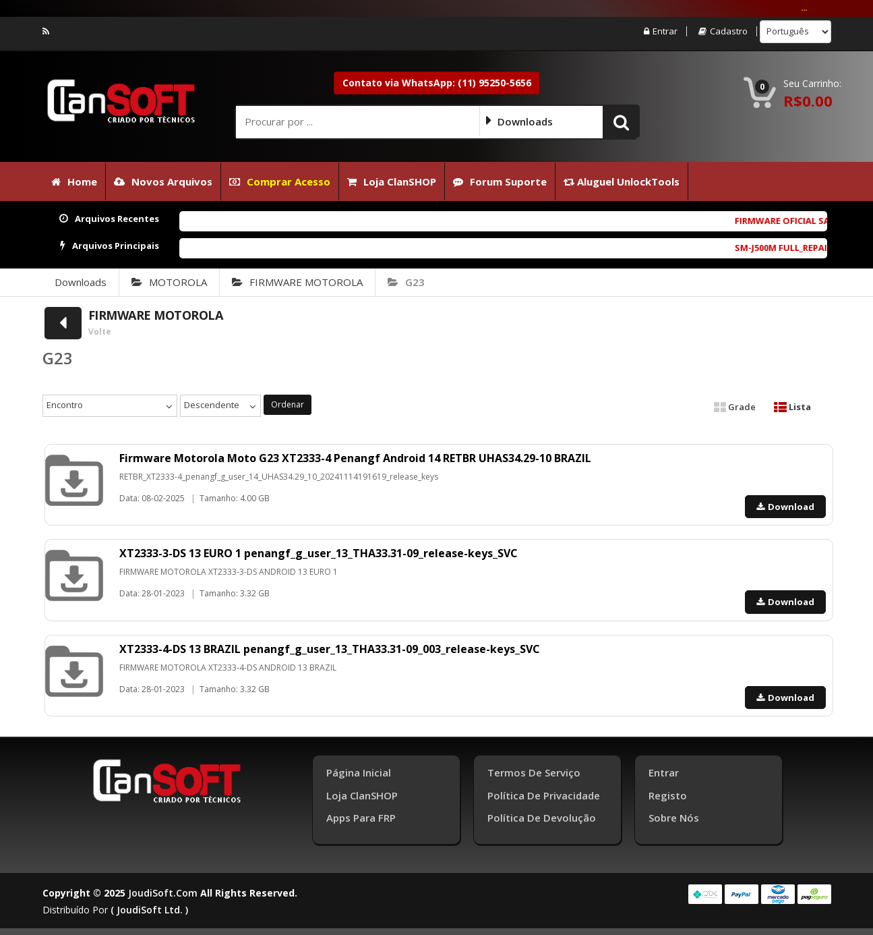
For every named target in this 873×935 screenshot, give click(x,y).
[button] (621, 121)
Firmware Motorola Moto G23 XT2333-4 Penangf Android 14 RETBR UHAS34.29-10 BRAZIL (355, 458)
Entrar (661, 31)
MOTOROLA (169, 282)
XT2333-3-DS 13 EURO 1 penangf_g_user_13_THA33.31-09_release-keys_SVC (318, 553)
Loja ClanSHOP (391, 181)
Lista (792, 407)
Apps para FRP (361, 817)
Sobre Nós (674, 817)
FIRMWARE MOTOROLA (297, 282)
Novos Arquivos (163, 181)
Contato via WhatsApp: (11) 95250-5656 (436, 82)
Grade (735, 407)
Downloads (81, 282)
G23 (406, 282)
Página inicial (358, 772)
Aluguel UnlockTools (622, 181)
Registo (668, 795)
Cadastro (723, 31)
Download (785, 507)
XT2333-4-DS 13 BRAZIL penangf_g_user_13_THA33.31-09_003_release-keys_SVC (329, 649)
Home (74, 181)
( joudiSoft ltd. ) (149, 909)
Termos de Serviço (533, 772)
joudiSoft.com (163, 892)
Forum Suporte (500, 181)
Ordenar (287, 404)
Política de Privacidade (543, 795)
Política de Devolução (541, 817)
